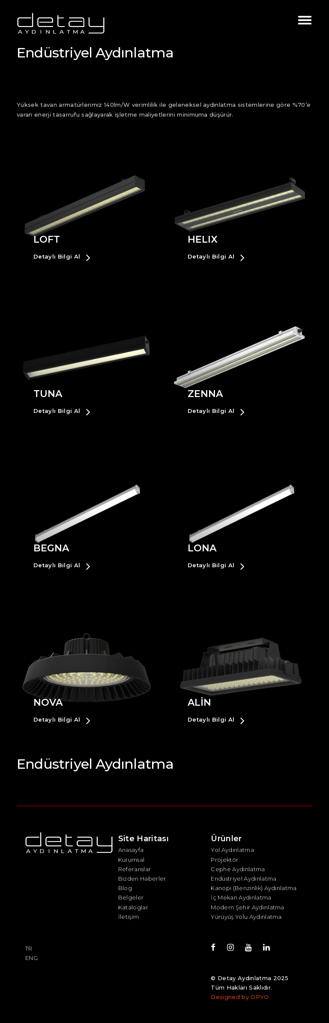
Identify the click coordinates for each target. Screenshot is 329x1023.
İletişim (128, 916)
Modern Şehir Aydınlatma (247, 907)
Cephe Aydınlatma (238, 869)
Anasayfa (131, 849)
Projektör (224, 859)
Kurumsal (131, 859)
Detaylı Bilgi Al (61, 257)
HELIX (203, 239)
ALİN (199, 702)
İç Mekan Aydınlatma (241, 897)
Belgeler (131, 897)
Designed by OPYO (240, 996)
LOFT (46, 239)
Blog (125, 888)
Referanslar (134, 869)
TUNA (47, 394)
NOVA (48, 702)
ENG (31, 957)
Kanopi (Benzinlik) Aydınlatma (253, 888)
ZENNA (205, 394)
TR (29, 948)
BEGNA (51, 548)
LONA (202, 548)
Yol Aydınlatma (232, 849)
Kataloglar (133, 907)
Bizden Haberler (142, 878)
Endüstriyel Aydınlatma (243, 878)
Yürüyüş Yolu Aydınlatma (246, 916)
